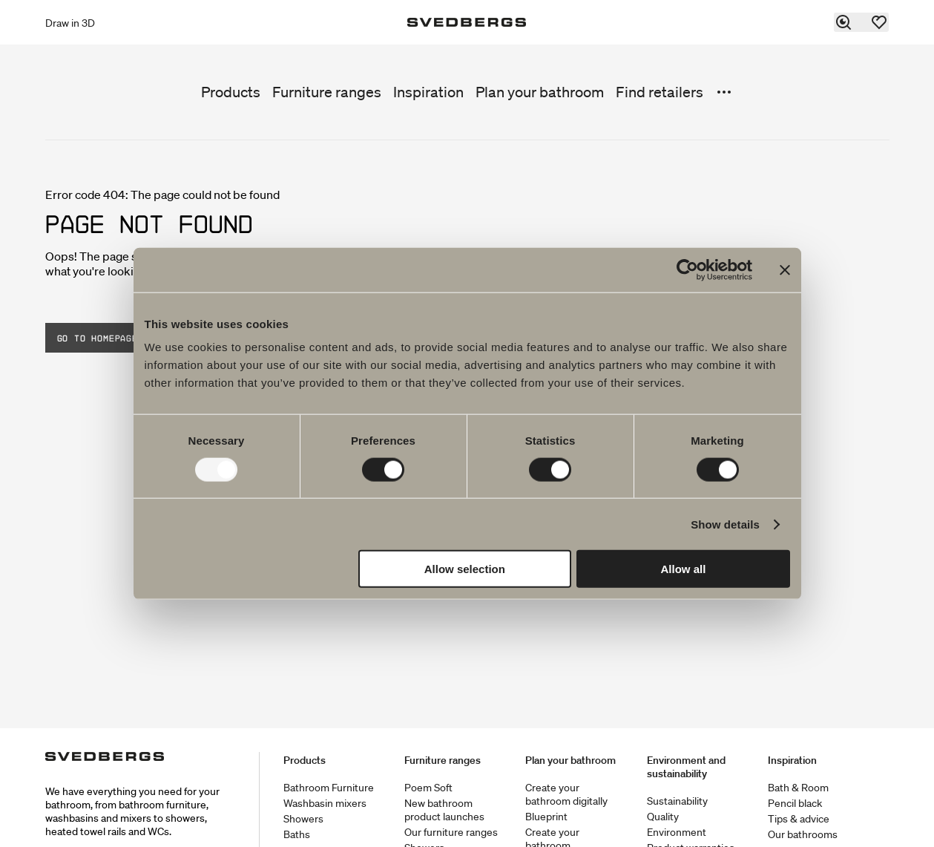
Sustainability (677, 801)
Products (230, 92)
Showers (303, 818)
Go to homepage (97, 338)
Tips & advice (798, 818)
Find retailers (659, 92)
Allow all (683, 569)
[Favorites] (880, 22)
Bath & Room (798, 787)
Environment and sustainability (686, 766)
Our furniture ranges (451, 832)
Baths (296, 834)
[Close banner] (785, 269)
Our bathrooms (803, 834)
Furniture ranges (326, 92)
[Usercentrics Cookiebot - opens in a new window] (687, 269)
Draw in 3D (70, 23)
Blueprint (546, 816)
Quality (663, 816)
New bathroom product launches (444, 810)
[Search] (844, 22)
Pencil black (795, 803)
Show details (725, 523)
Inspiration (428, 92)
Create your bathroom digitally (566, 794)
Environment (676, 832)
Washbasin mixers (324, 803)
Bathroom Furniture (328, 787)
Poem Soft (428, 787)
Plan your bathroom (540, 92)
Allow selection (464, 569)
